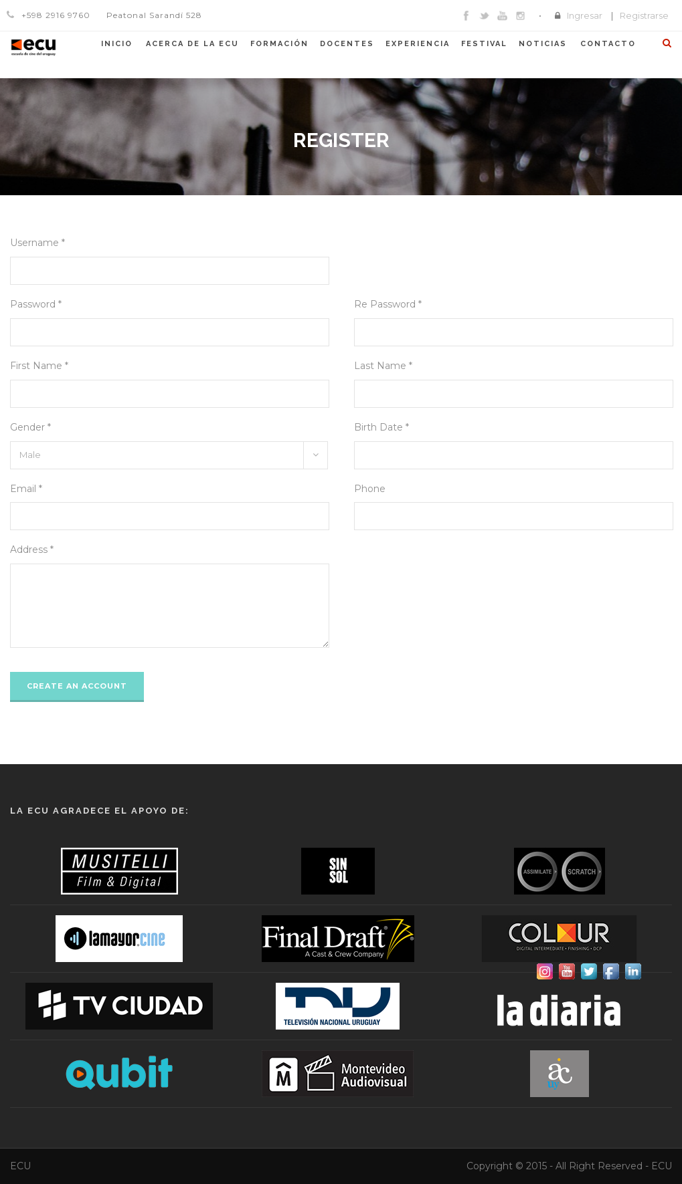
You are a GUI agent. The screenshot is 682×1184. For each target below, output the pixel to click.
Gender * (30, 427)
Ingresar (584, 15)
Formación (279, 43)
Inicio (117, 43)
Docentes (347, 43)
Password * (36, 304)
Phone (370, 489)
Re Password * (388, 304)
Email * (26, 489)
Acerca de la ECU (192, 43)
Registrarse (644, 15)
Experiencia (418, 43)
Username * (37, 243)
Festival (484, 43)
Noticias (543, 43)
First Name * (39, 366)
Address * (32, 550)
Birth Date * (381, 427)
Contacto (608, 43)
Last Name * (383, 366)
